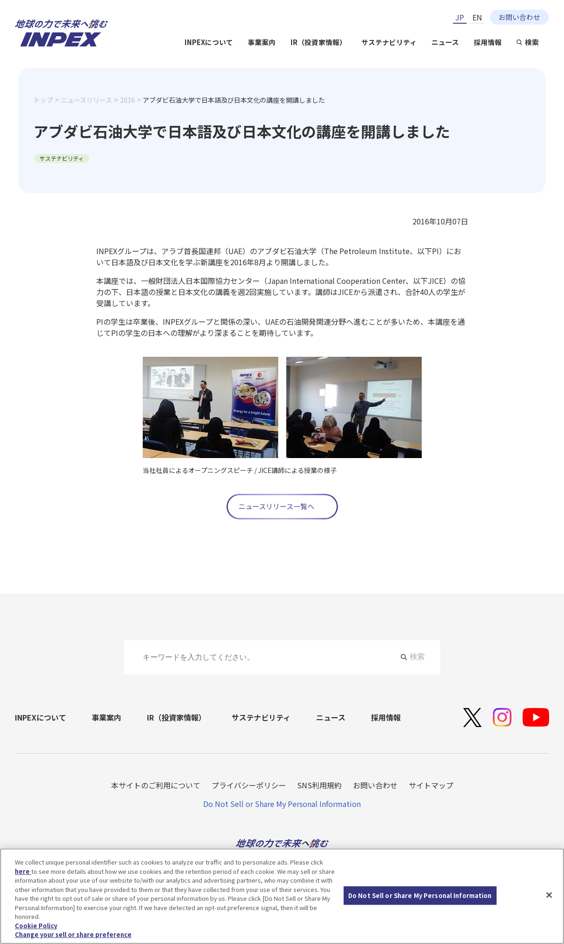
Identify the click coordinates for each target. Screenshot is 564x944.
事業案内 (262, 42)
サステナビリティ (389, 42)
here (23, 871)
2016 (127, 100)
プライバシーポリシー (249, 785)
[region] (282, 896)
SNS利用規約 (319, 785)
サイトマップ (431, 785)
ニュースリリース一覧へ (276, 506)
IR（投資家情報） (318, 42)
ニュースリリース (86, 100)
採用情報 (488, 42)
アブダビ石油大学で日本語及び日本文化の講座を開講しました (234, 100)
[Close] (549, 895)
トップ (43, 100)
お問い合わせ (519, 17)
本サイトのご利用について (155, 785)
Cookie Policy (36, 925)
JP (459, 17)
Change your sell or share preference (73, 934)
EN (477, 17)
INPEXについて (209, 42)
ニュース (445, 42)
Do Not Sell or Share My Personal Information (282, 803)
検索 (532, 42)
